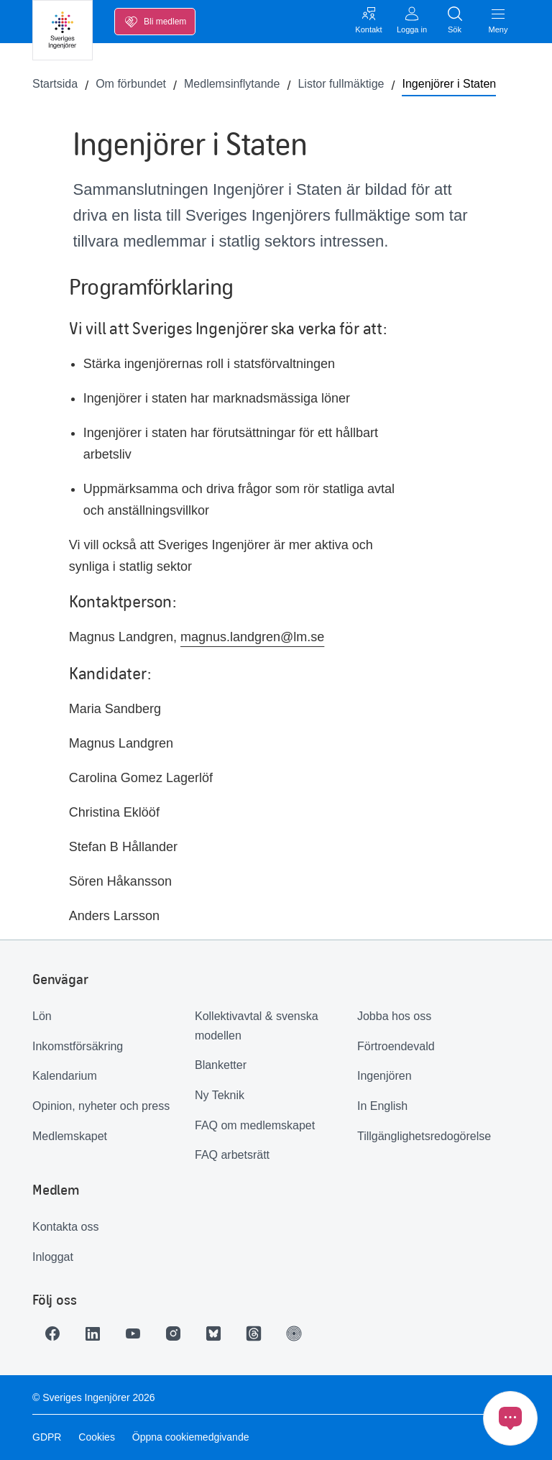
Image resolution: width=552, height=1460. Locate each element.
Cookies (96, 1437)
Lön (42, 1016)
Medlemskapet (69, 1136)
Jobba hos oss (394, 1016)
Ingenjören (384, 1076)
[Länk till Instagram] (173, 1333)
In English (382, 1106)
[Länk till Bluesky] (213, 1333)
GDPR (46, 1437)
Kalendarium (64, 1076)
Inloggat (52, 1257)
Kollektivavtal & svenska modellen (256, 1026)
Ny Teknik (219, 1095)
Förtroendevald (396, 1046)
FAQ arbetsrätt (232, 1155)
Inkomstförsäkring (77, 1046)
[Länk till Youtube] (133, 1333)
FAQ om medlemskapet (255, 1125)
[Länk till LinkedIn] (92, 1333)
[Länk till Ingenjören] (293, 1333)
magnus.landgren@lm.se (252, 637)
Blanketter (221, 1065)
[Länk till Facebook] (52, 1333)
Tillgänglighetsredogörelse (424, 1136)
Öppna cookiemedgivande (190, 1437)
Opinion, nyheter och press (101, 1106)
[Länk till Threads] (253, 1333)
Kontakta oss (65, 1227)
